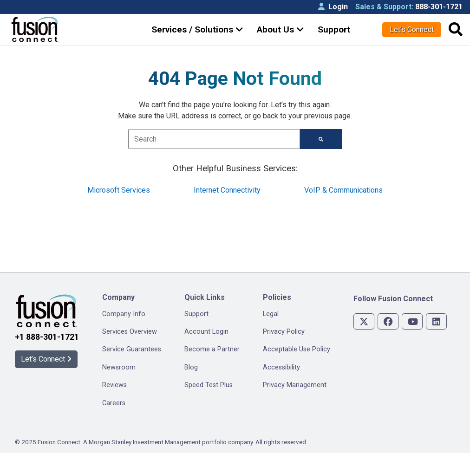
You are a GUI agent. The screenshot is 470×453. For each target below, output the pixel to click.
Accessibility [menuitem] (281, 367)
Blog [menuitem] (191, 367)
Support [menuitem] (196, 314)
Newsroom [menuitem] (119, 367)
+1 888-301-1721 (47, 337)
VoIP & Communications (343, 190)
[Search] (321, 139)
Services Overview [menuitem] (129, 332)
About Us (280, 29)
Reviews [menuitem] (114, 385)
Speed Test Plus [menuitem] (208, 385)
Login (333, 6)
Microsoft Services (118, 190)
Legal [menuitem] (271, 314)
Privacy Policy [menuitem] (284, 332)
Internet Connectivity (227, 190)
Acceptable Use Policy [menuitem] (296, 349)
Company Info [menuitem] (123, 314)
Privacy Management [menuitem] (294, 385)
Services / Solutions (197, 29)
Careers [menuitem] (113, 403)
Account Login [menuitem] (206, 332)
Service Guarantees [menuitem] (131, 349)
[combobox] (214, 139)
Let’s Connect (412, 29)
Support (334, 29)
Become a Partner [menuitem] (212, 349)
